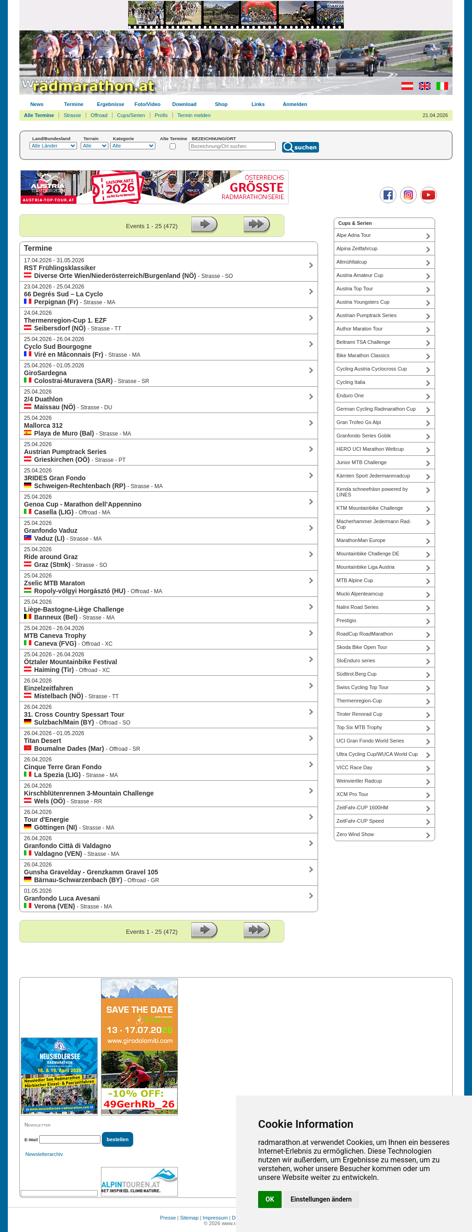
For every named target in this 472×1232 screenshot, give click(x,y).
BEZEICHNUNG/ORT (214, 138)
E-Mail (31, 1139)
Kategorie (123, 138)
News (37, 104)
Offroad (99, 115)
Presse (168, 1217)
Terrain (91, 138)
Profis (161, 115)
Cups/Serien (131, 115)
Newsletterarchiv (44, 1154)
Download (184, 104)
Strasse (72, 115)
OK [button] (270, 1199)
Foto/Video (148, 104)
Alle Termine (39, 115)
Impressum (215, 1217)
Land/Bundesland (51, 138)
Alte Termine (173, 138)
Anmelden (295, 104)
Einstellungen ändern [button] (321, 1199)
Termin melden (194, 115)
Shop (221, 104)
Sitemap (189, 1217)
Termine (73, 104)
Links (258, 104)
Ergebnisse (110, 104)
